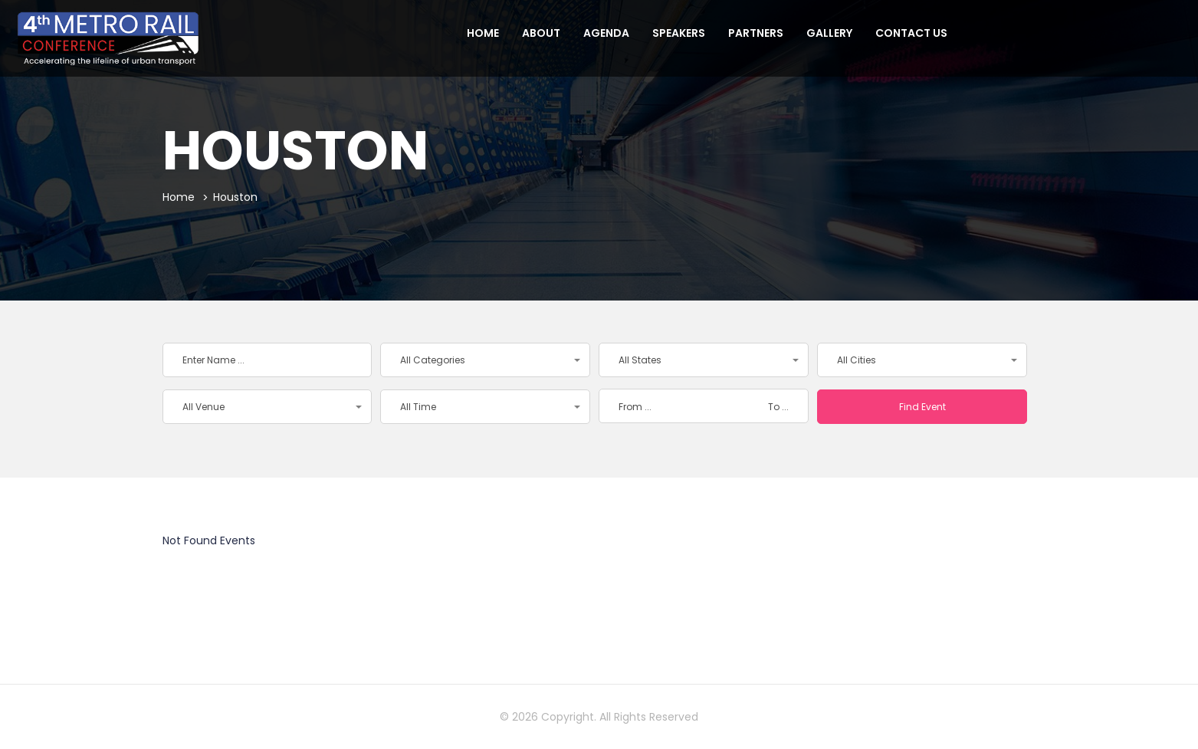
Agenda (606, 33)
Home (483, 33)
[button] (485, 360)
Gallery (829, 33)
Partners (755, 33)
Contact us (911, 33)
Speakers (678, 33)
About (541, 33)
